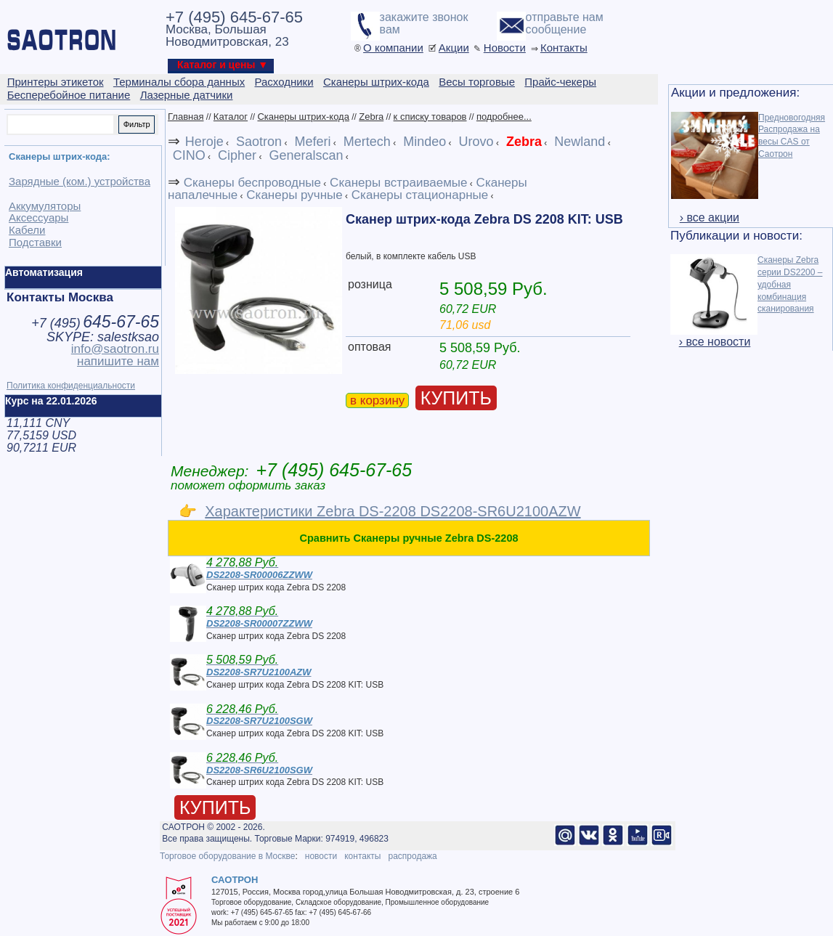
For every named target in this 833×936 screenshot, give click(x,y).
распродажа (412, 856)
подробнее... (504, 116)
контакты (362, 856)
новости (321, 856)
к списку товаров (430, 116)
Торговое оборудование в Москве (227, 856)
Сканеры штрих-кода (303, 116)
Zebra (371, 116)
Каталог (231, 116)
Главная (185, 116)
